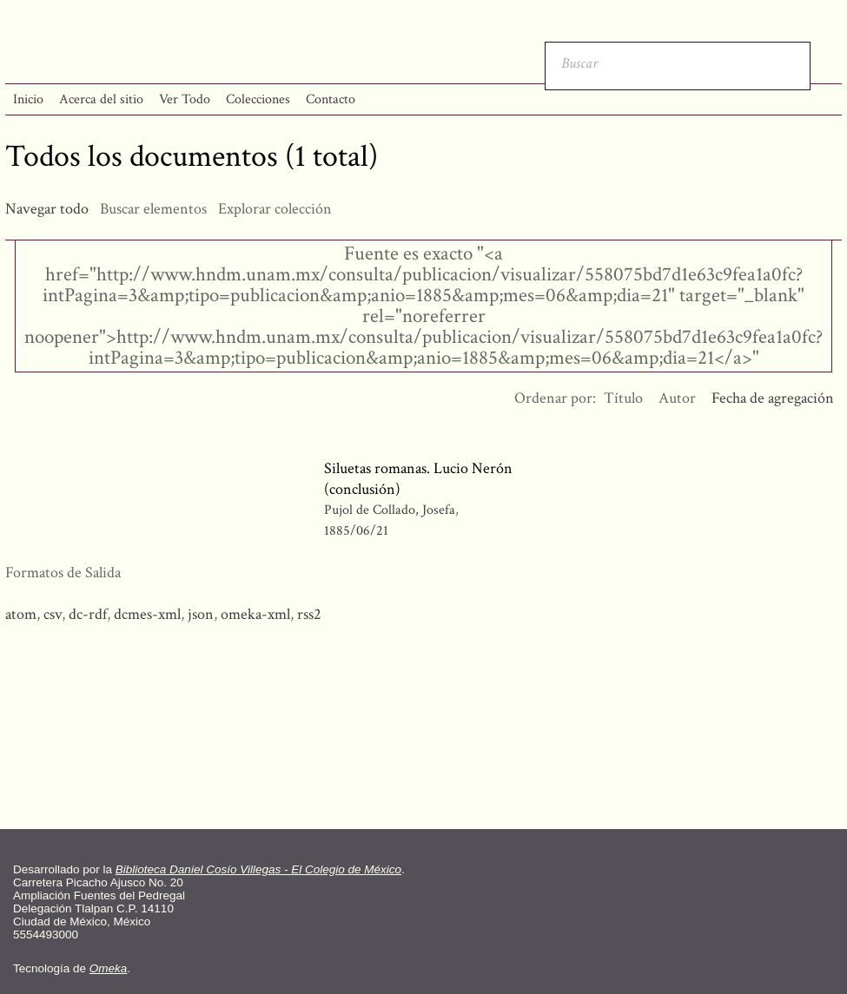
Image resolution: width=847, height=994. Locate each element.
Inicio (28, 99)
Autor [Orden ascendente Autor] (677, 398)
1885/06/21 (356, 531)
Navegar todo (47, 209)
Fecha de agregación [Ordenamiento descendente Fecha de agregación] (772, 398)
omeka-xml (255, 614)
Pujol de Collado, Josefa (391, 510)
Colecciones (258, 99)
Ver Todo (184, 99)
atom (20, 614)
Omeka (108, 968)
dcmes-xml (147, 614)
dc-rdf (88, 614)
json (201, 614)
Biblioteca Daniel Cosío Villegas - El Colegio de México (258, 869)
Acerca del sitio (101, 99)
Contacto (330, 99)
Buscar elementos (153, 209)
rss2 (309, 614)
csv (52, 614)
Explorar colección (275, 209)
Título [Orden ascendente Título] (623, 398)
